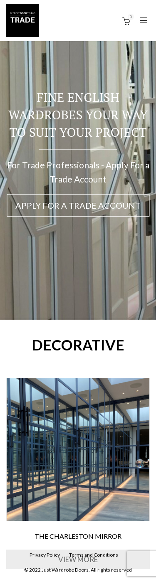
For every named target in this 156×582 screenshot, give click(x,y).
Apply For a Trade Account (78, 205)
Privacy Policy (45, 555)
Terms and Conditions (93, 555)
